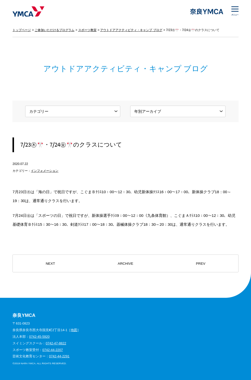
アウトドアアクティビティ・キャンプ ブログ (131, 30)
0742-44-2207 (52, 350)
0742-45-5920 (39, 337)
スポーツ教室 (87, 30)
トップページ (21, 30)
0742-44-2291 (59, 356)
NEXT (50, 263)
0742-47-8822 (56, 343)
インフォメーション (44, 171)
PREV (200, 263)
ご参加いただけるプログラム (54, 30)
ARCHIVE (125, 263)
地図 (74, 330)
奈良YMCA (28, 11)
